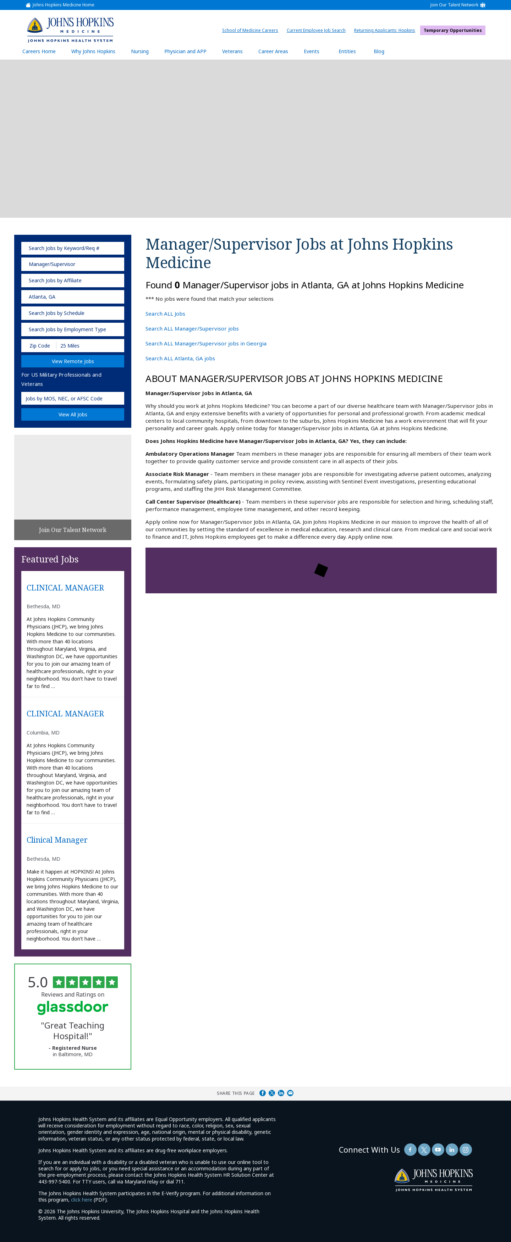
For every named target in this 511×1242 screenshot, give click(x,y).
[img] (70, 30)
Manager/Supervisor (52, 264)
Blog (379, 51)
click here (81, 1199)
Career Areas (273, 51)
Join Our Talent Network (454, 5)
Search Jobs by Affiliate (55, 280)
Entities (353, 51)
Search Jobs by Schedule (56, 313)
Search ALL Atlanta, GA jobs (180, 358)
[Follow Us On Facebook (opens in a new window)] (410, 1149)
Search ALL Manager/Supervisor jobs (192, 328)
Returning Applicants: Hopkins (386, 30)
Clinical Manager (57, 840)
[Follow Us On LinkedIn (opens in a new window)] (451, 1149)
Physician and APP (189, 51)
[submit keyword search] (114, 248)
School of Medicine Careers (252, 30)
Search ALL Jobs (165, 313)
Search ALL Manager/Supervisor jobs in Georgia (206, 343)
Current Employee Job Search (318, 30)
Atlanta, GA (42, 296)
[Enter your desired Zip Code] (39, 346)
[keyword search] (73, 248)
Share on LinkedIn (281, 1093)
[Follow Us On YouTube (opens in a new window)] (438, 1149)
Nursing (143, 51)
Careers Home (39, 51)
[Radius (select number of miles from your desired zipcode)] (81, 345)
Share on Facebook (262, 1093)
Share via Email (290, 1093)
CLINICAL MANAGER (65, 588)
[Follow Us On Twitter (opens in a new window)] (424, 1149)
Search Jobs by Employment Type (67, 329)
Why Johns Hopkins (93, 51)
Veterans (232, 51)
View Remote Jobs (73, 361)
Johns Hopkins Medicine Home (63, 5)
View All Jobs (73, 414)
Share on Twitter (272, 1093)
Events (311, 51)
